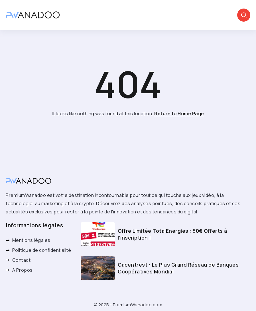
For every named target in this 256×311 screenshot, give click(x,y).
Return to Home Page (179, 113)
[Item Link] (98, 234)
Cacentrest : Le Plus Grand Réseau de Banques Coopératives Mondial (178, 268)
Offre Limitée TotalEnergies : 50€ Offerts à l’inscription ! (172, 234)
